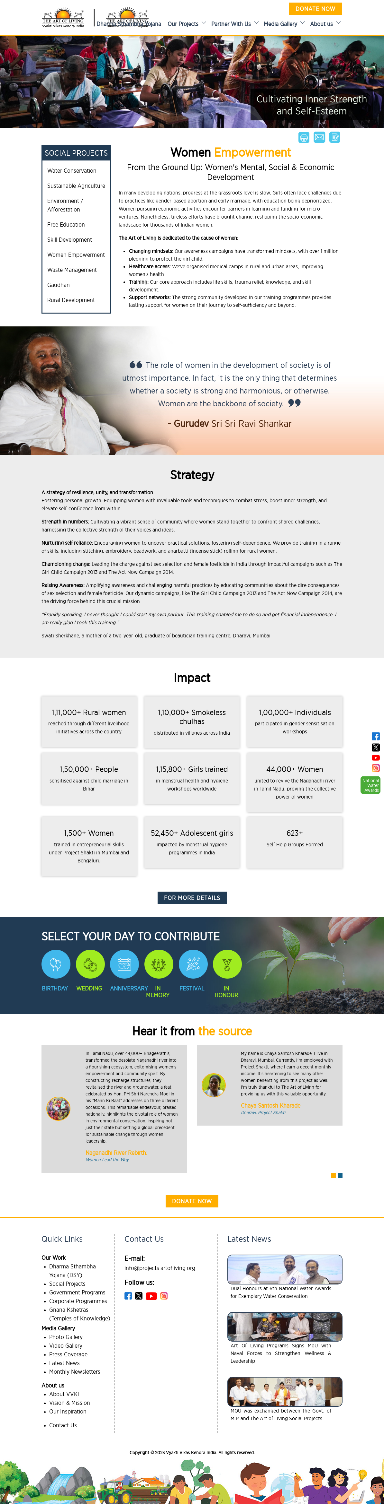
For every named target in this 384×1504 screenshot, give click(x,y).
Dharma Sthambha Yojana (128, 24)
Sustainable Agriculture (76, 185)
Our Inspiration (68, 1411)
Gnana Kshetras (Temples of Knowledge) (79, 1314)
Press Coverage (68, 1354)
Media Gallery (280, 24)
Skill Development (69, 239)
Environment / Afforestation (65, 205)
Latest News (64, 1363)
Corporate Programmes (78, 1301)
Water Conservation (71, 170)
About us (321, 24)
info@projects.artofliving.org (159, 1268)
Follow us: (139, 1282)
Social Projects (67, 1283)
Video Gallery (65, 1345)
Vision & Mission (69, 1402)
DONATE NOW (315, 8)
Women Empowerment (76, 254)
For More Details (192, 898)
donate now (192, 1201)
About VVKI (64, 1394)
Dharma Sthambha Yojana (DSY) (72, 1270)
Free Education (66, 224)
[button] (333, 1175)
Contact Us (63, 1425)
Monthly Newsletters (74, 1371)
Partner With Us (231, 24)
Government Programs (77, 1292)
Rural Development (71, 300)
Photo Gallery (66, 1337)
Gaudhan (58, 284)
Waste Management (72, 269)
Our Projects (183, 24)
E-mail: (134, 1258)
